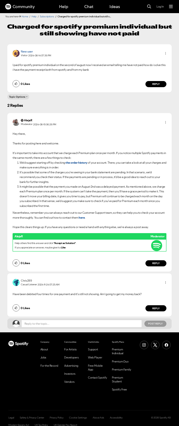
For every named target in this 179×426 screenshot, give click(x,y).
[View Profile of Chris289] (26, 280)
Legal (11, 417)
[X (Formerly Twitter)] (155, 345)
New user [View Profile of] (27, 51)
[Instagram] (144, 345)
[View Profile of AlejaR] (28, 120)
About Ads (98, 417)
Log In (160, 6)
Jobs (43, 357)
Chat (88, 6)
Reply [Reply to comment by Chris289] (156, 308)
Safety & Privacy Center (32, 417)
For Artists (70, 349)
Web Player (95, 357)
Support (93, 349)
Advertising (71, 366)
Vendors (69, 382)
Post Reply (155, 323)
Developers (71, 357)
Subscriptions (47, 16)
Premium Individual (117, 351)
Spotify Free (119, 389)
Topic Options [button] (17, 97)
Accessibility (116, 417)
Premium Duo (120, 361)
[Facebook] (166, 345)
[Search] (149, 6)
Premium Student (117, 379)
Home (25, 16)
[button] (165, 53)
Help (63, 6)
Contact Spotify (97, 377)
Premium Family (121, 369)
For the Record (49, 366)
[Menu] (171, 6)
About (44, 349)
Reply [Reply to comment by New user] (156, 84)
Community (20, 7)
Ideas (114, 6)
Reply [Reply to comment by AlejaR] (156, 263)
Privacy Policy (56, 417)
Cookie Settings (78, 417)
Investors (70, 374)
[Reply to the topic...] (82, 323)
